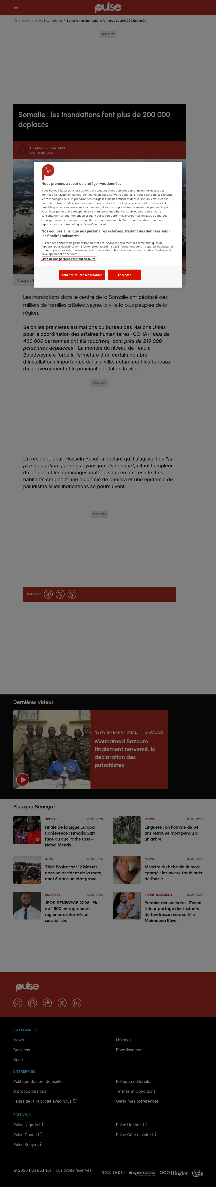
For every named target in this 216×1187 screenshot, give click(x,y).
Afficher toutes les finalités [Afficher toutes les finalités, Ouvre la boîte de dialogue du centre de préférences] (82, 275)
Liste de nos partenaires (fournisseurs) (68, 258)
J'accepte (124, 275)
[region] (108, 225)
